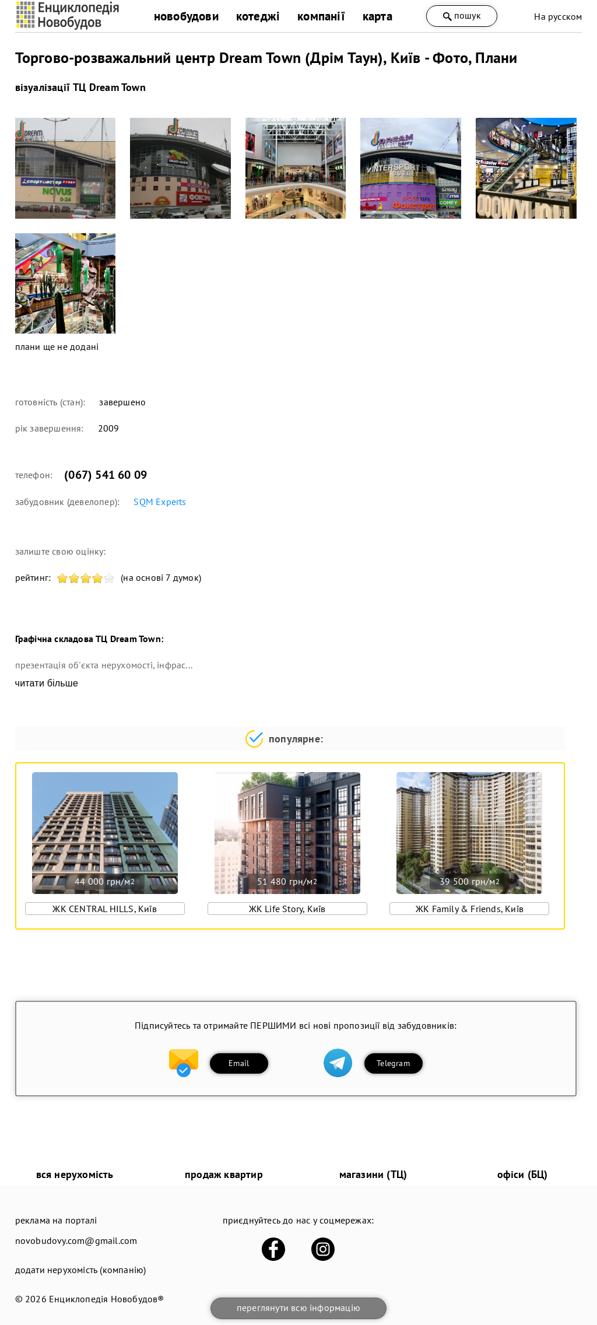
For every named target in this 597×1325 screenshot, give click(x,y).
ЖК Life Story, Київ (287, 908)
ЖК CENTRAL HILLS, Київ (104, 908)
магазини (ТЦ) (373, 1174)
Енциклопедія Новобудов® (106, 1299)
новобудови (186, 16)
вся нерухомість (75, 1174)
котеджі (258, 16)
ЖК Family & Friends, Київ (470, 908)
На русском (558, 16)
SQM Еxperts (160, 501)
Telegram (393, 1063)
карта (377, 16)
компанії (321, 16)
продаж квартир (224, 1174)
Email (239, 1063)
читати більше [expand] (46, 683)
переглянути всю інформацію (298, 1307)
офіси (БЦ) (522, 1174)
